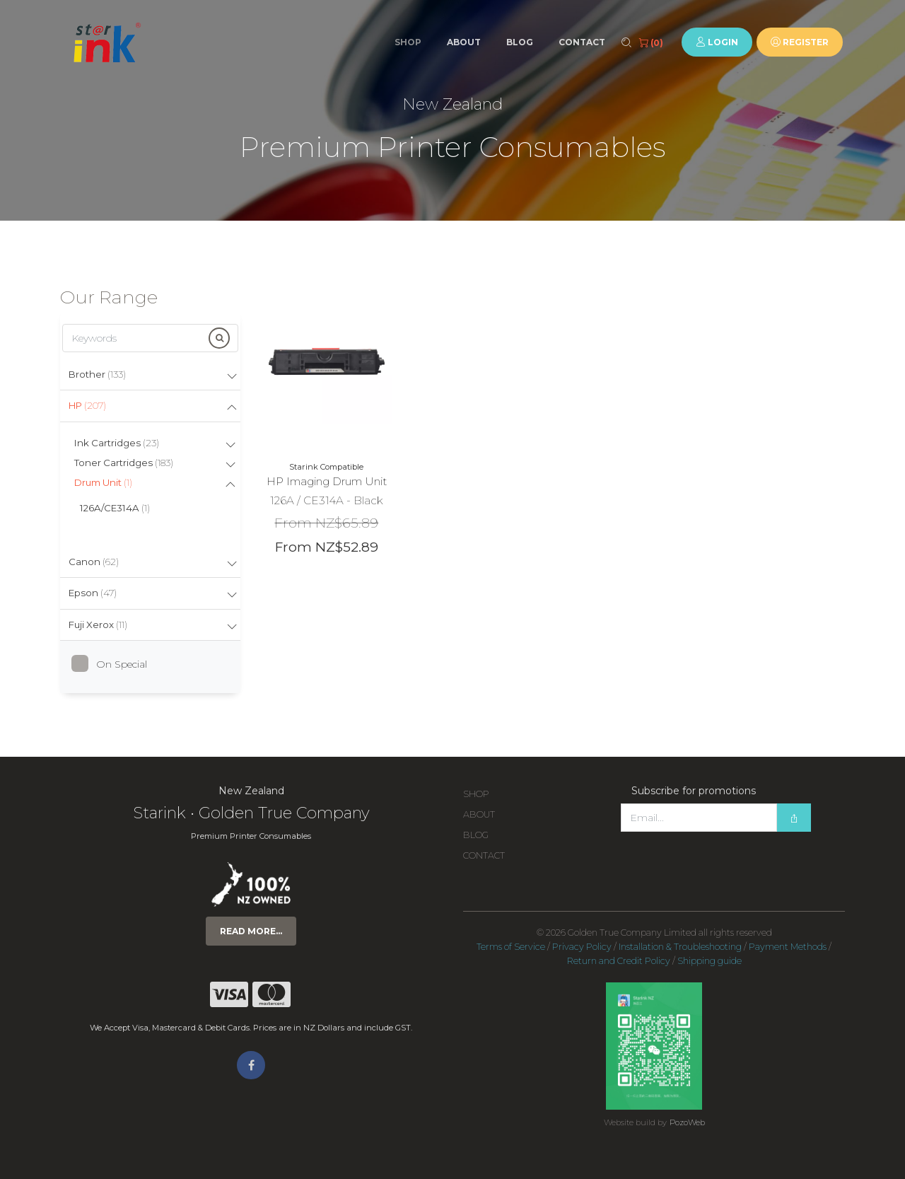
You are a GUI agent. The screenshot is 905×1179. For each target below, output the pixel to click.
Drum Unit (103, 482)
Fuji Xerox (98, 624)
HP (87, 405)
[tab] (150, 375)
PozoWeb (687, 1122)
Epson (93, 592)
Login (717, 42)
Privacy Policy (582, 946)
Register (800, 42)
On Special (114, 664)
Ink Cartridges (116, 442)
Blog (519, 42)
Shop (408, 42)
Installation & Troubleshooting (680, 946)
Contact (582, 42)
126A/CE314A (115, 507)
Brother (97, 374)
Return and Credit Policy (618, 961)
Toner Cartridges (123, 462)
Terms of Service (511, 946)
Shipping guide (709, 961)
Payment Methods (788, 946)
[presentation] (728, 860)
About (464, 42)
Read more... (251, 931)
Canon (94, 561)
